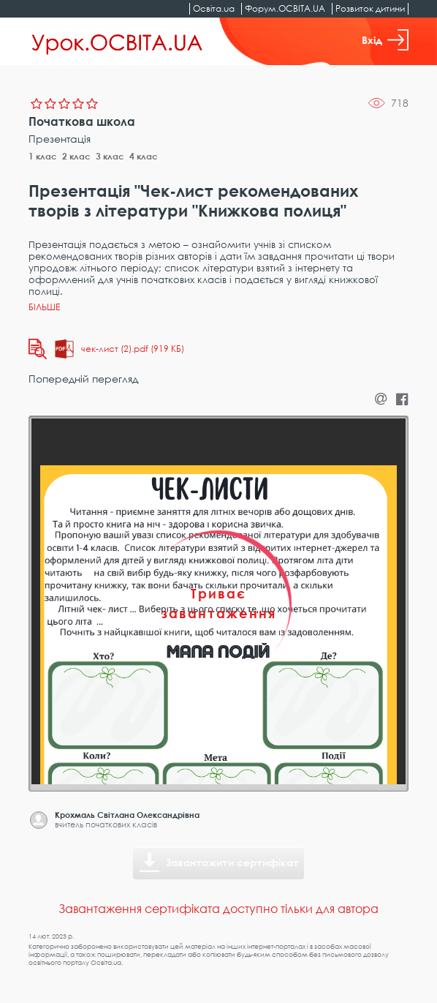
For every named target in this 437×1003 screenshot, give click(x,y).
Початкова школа (81, 121)
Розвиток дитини (370, 8)
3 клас (110, 156)
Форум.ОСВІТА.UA (285, 8)
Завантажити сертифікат (232, 862)
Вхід (385, 39)
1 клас (42, 156)
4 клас (143, 156)
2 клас (76, 156)
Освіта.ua (214, 8)
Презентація (59, 138)
